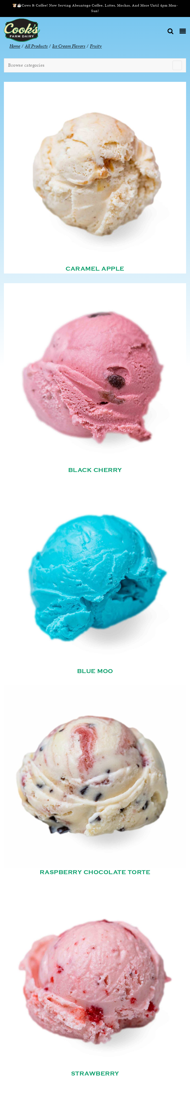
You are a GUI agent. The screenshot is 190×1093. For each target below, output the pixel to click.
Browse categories (26, 65)
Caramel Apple (95, 268)
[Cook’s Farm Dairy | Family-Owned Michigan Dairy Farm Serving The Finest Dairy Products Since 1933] (22, 29)
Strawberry (95, 1073)
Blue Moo (95, 671)
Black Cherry (95, 470)
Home (14, 46)
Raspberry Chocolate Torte (95, 872)
